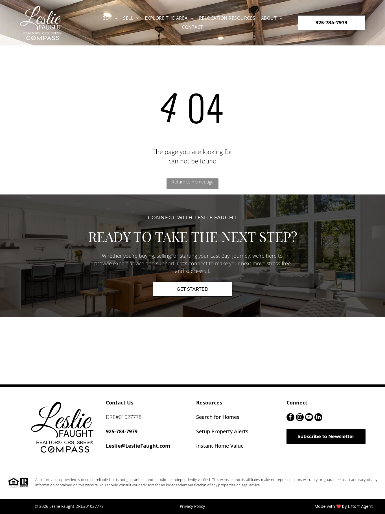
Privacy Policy (192, 506)
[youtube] (309, 418)
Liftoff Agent (360, 506)
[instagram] (300, 418)
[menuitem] (110, 18)
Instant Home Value (220, 445)
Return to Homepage (193, 182)
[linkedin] (318, 418)
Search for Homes (217, 417)
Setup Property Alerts (222, 431)
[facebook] (290, 418)
